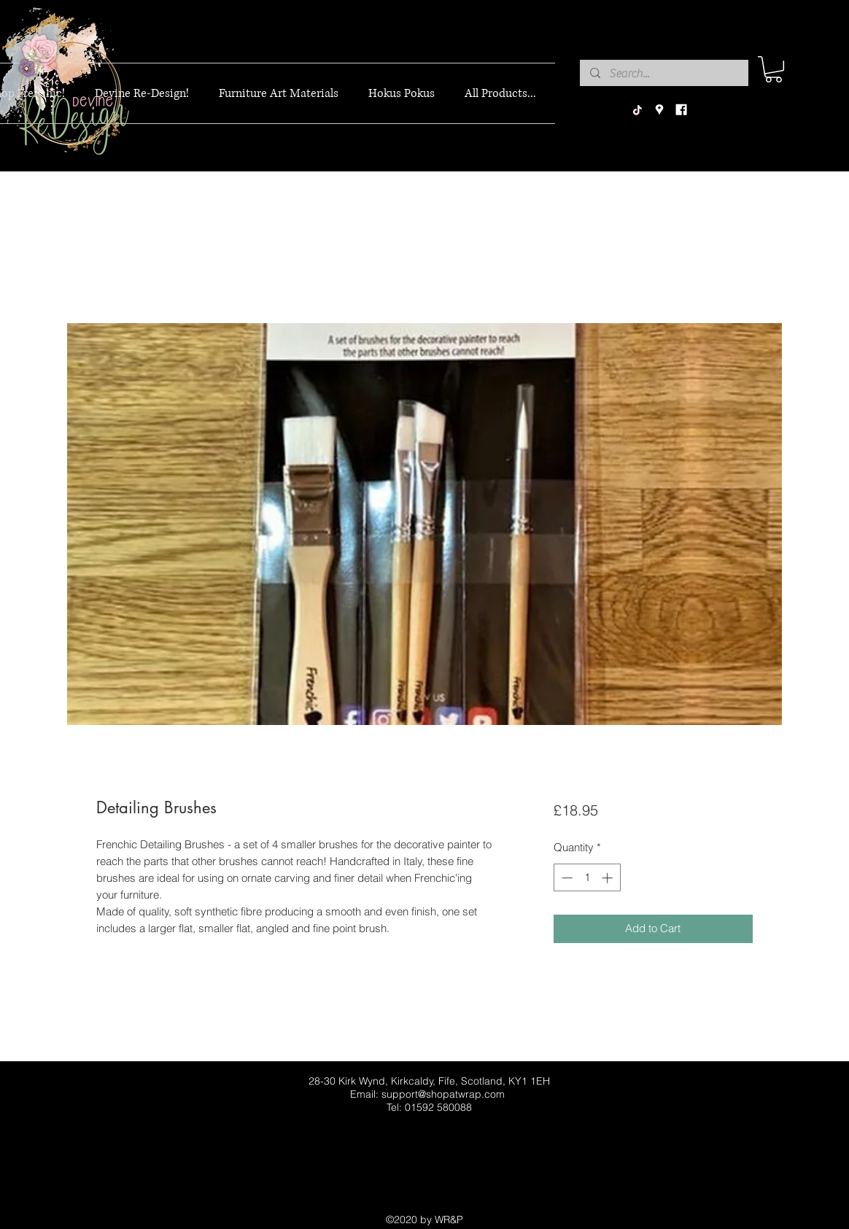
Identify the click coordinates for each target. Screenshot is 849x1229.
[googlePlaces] (659, 110)
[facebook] (681, 110)
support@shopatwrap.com (443, 1094)
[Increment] (609, 877)
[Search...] (663, 74)
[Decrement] (565, 877)
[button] (773, 69)
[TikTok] (637, 110)
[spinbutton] (587, 877)
